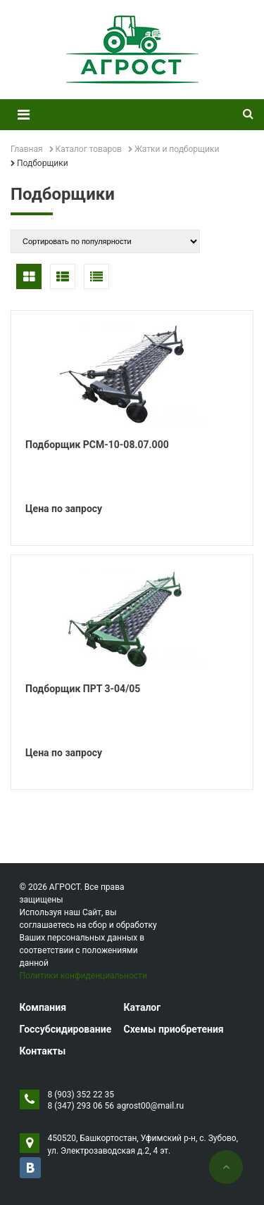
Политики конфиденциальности (83, 976)
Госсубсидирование (66, 1029)
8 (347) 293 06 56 (81, 1106)
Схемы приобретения (173, 1029)
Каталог (142, 1007)
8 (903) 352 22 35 (81, 1094)
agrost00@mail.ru (150, 1106)
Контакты (43, 1051)
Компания (43, 1007)
